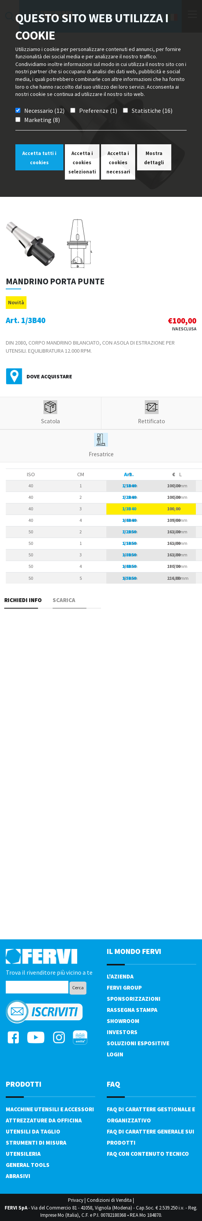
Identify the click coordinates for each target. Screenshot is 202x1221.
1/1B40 (129, 485)
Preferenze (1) (98, 110)
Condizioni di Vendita (109, 1200)
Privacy (75, 1200)
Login (115, 1054)
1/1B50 (129, 543)
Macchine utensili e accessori (50, 1109)
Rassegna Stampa (132, 1009)
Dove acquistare (49, 376)
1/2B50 (129, 532)
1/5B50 (129, 578)
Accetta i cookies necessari (118, 162)
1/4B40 (129, 520)
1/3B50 (129, 555)
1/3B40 (129, 509)
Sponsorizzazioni (134, 998)
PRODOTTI (23, 1084)
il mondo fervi (134, 951)
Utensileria (23, 1153)
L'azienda (120, 976)
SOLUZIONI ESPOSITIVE (138, 1043)
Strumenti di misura (36, 1142)
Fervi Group (124, 987)
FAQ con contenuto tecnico (148, 1153)
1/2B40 (129, 497)
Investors (122, 1032)
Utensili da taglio (33, 1131)
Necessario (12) (44, 110)
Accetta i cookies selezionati (82, 162)
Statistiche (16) (152, 110)
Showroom (123, 1021)
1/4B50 (129, 566)
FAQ (113, 1084)
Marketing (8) (42, 120)
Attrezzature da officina (44, 1120)
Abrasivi (18, 1176)
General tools (28, 1164)
